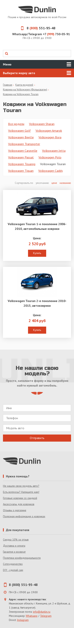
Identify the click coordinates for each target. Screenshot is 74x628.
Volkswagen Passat (21, 157)
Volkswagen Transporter (24, 144)
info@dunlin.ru (41, 611)
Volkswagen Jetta (54, 151)
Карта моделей (24, 85)
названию (65, 183)
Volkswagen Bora (49, 137)
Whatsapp (31, 616)
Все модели (16, 124)
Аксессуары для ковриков (18, 504)
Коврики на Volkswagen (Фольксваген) (25, 89)
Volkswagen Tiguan (21, 171)
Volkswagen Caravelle (22, 151)
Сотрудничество (13, 564)
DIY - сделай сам (13, 570)
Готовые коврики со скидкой (20, 498)
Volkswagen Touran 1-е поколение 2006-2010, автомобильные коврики (37, 226)
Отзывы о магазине (14, 510)
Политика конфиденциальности (22, 558)
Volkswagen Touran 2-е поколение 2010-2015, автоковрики (37, 303)
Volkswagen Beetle (21, 137)
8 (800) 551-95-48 (23, 584)
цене (54, 183)
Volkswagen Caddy (50, 171)
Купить (37, 253)
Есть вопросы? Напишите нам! (21, 492)
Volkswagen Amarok (49, 131)
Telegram (46, 616)
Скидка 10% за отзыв (16, 539)
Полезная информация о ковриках (24, 516)
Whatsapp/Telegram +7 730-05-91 (41, 34)
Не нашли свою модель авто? (21, 486)
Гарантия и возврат (14, 551)
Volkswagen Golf (19, 131)
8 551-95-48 (37, 28)
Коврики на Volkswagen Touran (20, 94)
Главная (7, 85)
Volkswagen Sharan (41, 124)
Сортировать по (24, 183)
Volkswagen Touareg (21, 164)
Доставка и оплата (14, 545)
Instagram (23, 620)
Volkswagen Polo (49, 157)
